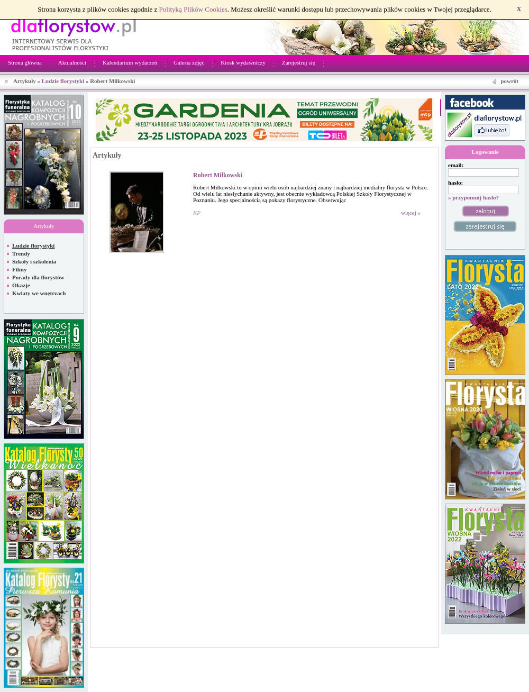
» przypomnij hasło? (473, 197)
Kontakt (514, 653)
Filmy (19, 269)
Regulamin (485, 653)
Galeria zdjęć (189, 62)
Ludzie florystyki (63, 81)
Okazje (21, 285)
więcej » (411, 213)
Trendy (21, 253)
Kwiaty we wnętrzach (39, 293)
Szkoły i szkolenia (34, 261)
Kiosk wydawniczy (243, 62)
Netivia (223, 653)
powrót (509, 81)
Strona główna (25, 62)
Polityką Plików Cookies (193, 9)
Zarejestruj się (298, 62)
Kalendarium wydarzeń (130, 62)
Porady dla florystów (38, 277)
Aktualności (72, 62)
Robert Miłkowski (217, 175)
